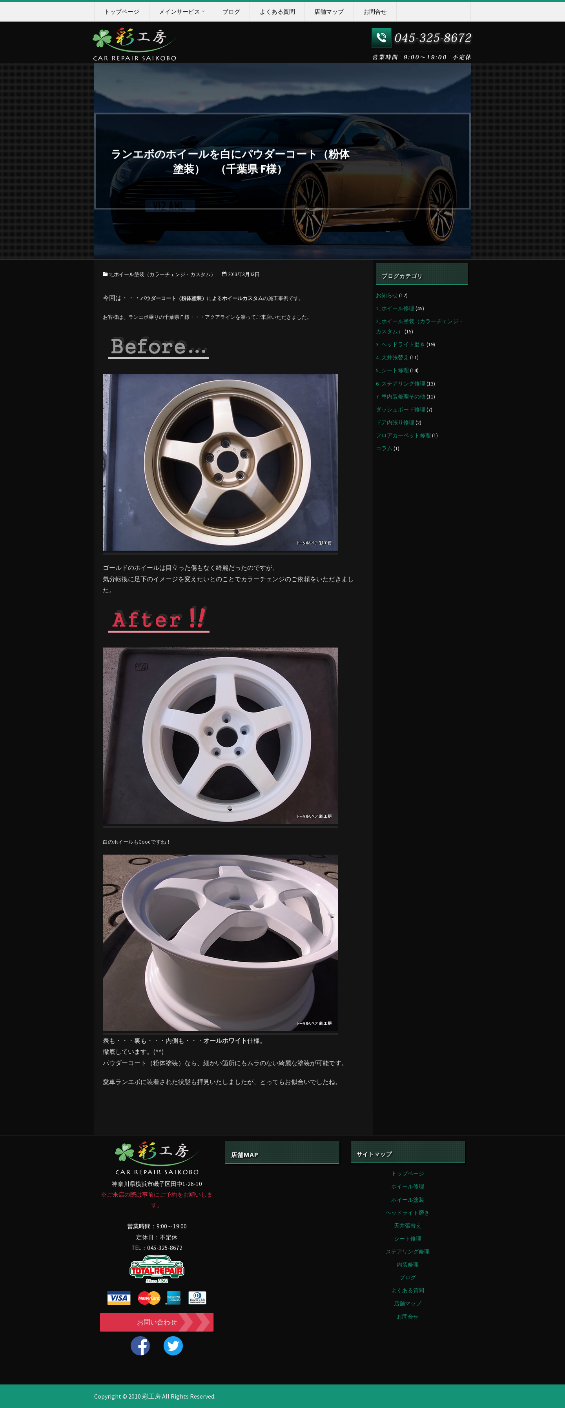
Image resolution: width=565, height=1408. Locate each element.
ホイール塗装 (407, 1199)
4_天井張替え (392, 357)
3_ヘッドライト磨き (400, 344)
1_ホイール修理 (395, 308)
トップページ (407, 1173)
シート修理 (407, 1238)
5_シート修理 (392, 370)
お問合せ (408, 1316)
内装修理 (408, 1264)
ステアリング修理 (408, 1251)
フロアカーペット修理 (403, 435)
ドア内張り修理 (395, 422)
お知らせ (387, 295)
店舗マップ (407, 1303)
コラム (384, 448)
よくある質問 (407, 1290)
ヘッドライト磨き (408, 1212)
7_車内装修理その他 (400, 396)
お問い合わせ (157, 1322)
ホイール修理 (407, 1186)
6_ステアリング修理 (400, 383)
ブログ (407, 1277)
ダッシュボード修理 (400, 409)
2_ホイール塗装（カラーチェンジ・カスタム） (162, 274)
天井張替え (407, 1225)
